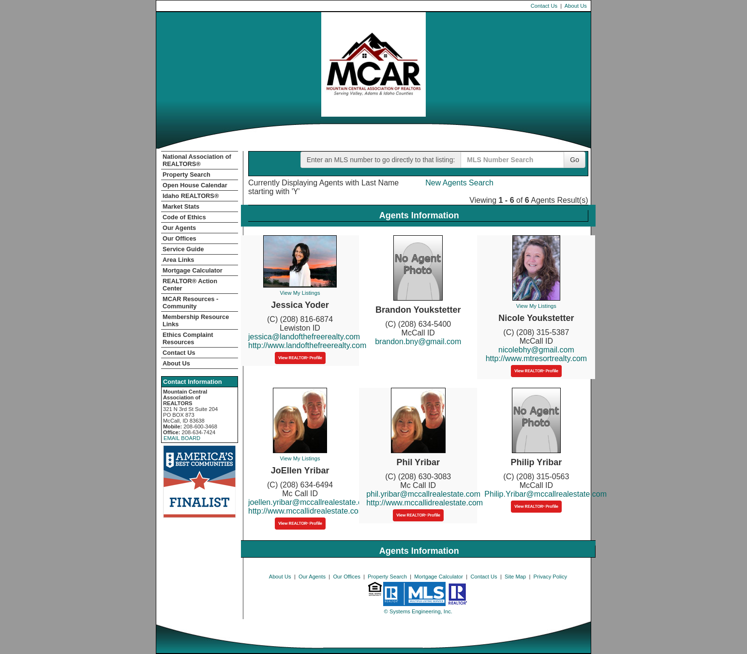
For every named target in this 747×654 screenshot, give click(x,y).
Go (574, 160)
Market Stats (181, 206)
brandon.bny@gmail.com (418, 341)
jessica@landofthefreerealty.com (304, 337)
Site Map (515, 576)
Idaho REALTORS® (191, 195)
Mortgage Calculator (193, 270)
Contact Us (544, 6)
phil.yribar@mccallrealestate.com (423, 494)
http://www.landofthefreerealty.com (307, 345)
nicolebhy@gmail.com (536, 350)
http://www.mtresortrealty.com (536, 358)
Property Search (186, 174)
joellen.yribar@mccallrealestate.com (310, 502)
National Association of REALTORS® (197, 160)
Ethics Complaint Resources (188, 338)
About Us (576, 6)
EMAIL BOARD (182, 438)
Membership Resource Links (196, 320)
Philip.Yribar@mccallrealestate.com (545, 494)
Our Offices (179, 238)
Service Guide (183, 249)
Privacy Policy (551, 576)
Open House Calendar (195, 185)
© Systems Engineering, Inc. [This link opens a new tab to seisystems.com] (418, 611)
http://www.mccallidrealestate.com (306, 511)
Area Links (178, 259)
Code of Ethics (184, 217)
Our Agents (179, 227)
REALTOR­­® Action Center (190, 284)
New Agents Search (459, 183)
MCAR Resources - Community (190, 302)
